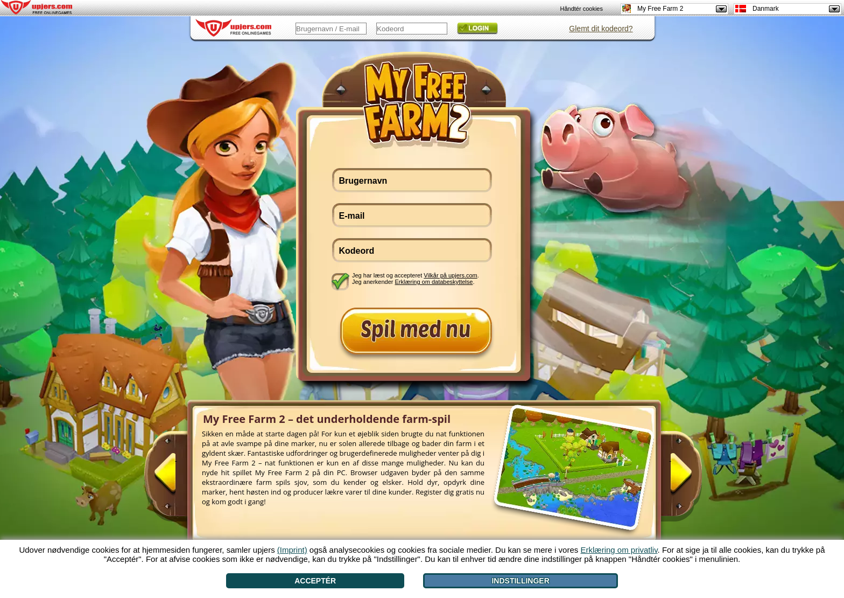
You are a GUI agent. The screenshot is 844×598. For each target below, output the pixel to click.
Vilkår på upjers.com (450, 275)
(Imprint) (292, 549)
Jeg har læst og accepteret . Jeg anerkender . (415, 278)
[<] (176, 478)
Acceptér (315, 580)
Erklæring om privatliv (618, 549)
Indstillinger (520, 580)
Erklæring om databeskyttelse (434, 282)
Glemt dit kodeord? (600, 28)
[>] (670, 478)
